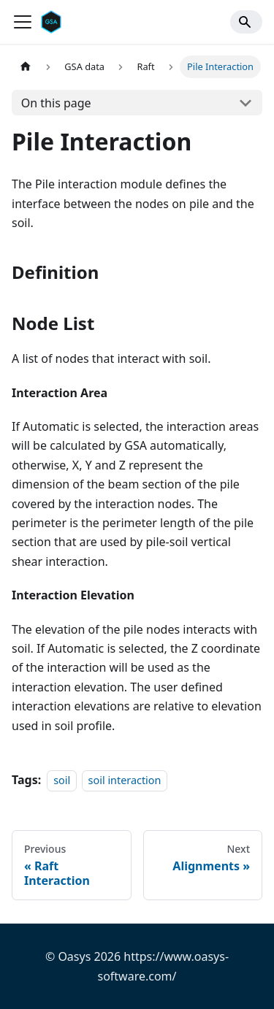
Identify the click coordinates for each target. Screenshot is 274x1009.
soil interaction (124, 780)
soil (61, 780)
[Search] (246, 22)
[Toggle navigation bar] (23, 22)
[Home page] (25, 66)
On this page (56, 103)
